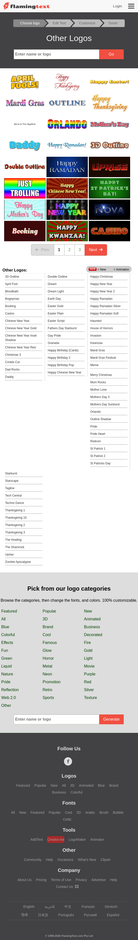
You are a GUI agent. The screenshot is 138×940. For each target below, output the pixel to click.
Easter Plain (56, 313)
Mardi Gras (97, 350)
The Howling (13, 539)
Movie (89, 666)
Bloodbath (11, 291)
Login (117, 6)
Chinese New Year (17, 321)
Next (96, 250)
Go (111, 54)
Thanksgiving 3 (15, 532)
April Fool (11, 284)
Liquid (6, 666)
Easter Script (56, 321)
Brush (103, 812)
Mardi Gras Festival (103, 357)
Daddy (9, 377)
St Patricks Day (100, 463)
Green (6, 658)
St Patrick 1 (97, 448)
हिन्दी (22, 915)
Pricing (41, 880)
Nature (7, 674)
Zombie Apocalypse (18, 562)
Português (64, 915)
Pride (93, 426)
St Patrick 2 (97, 456)
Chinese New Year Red (20, 347)
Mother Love (98, 389)
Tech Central (13, 495)
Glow (47, 650)
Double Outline (57, 276)
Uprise (9, 554)
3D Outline (12, 276)
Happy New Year (101, 284)
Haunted (95, 321)
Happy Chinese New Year (64, 372)
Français (86, 907)
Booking (10, 306)
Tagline (10, 488)
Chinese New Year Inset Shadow (21, 338)
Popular (49, 611)
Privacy (81, 880)
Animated (92, 619)
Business (92, 627)
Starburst (11, 473)
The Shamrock (14, 547)
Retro (47, 690)
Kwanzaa (96, 343)
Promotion (52, 682)
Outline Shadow (100, 419)
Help (49, 860)
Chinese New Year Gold (20, 328)
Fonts (69, 803)
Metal (47, 666)
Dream (52, 284)
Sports (48, 698)
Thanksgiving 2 (15, 525)
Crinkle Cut (12, 362)
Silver (89, 690)
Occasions (65, 860)
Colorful (8, 635)
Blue (5, 627)
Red (87, 682)
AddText (37, 839)
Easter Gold (55, 306)
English (27, 907)
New (88, 611)
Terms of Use (61, 880)
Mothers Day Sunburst (105, 404)
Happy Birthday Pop (61, 365)
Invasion (95, 335)
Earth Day (54, 298)
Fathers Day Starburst (62, 328)
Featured (9, 611)
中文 (65, 907)
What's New (87, 860)
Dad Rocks (12, 369)
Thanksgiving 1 (15, 510)
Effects (7, 643)
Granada (53, 343)
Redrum (95, 441)
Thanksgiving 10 (16, 517)
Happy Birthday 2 (59, 357)
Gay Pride (54, 335)
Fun (4, 650)
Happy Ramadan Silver (105, 306)
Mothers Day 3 (99, 397)
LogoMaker (77, 839)
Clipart (105, 860)
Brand (48, 627)
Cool (47, 635)
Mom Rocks (98, 382)
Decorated (93, 635)
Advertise (98, 880)
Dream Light (56, 291)
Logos (69, 776)
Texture (90, 698)
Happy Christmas (101, 276)
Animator (97, 839)
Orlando (95, 411)
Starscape (11, 481)
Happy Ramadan (101, 298)
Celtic (67, 819)
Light (88, 658)
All (3, 619)
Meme (94, 365)
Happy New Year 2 (102, 291)
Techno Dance (14, 503)
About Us (24, 880)
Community (33, 860)
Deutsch (108, 907)
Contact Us (67, 887)
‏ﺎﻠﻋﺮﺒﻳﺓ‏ (47, 907)
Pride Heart (97, 434)
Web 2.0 (8, 698)
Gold (88, 650)
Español (110, 915)
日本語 (40, 915)
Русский (88, 915)
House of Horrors (101, 328)
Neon (47, 674)
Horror (48, 658)
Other (6, 705)
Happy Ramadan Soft (104, 313)
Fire (87, 643)
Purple (89, 674)
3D (45, 619)
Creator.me (55, 839)
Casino (9, 313)
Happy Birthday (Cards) (63, 350)
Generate (111, 719)
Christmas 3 (13, 354)
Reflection (10, 690)
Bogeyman (12, 298)
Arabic (90, 812)
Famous (50, 643)
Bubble (118, 812)
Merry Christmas (101, 375)
